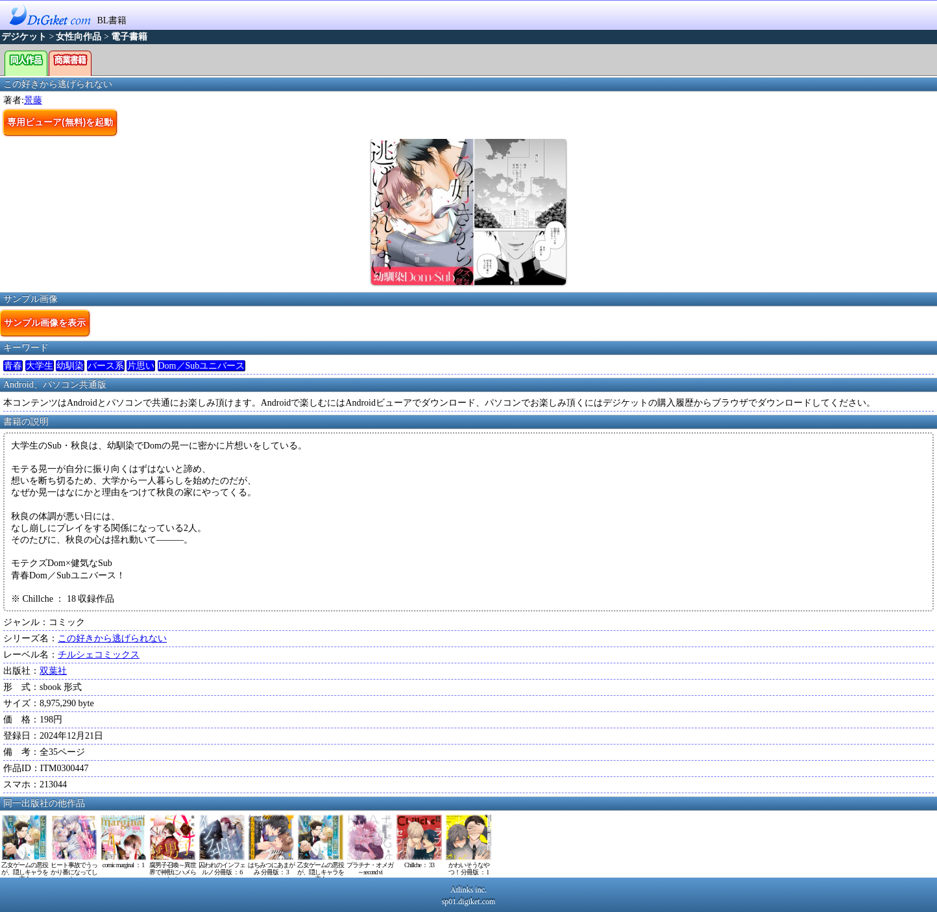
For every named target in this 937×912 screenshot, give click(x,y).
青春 (13, 366)
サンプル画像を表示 (45, 322)
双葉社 (53, 671)
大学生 (39, 366)
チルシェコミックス (99, 654)
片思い (140, 366)
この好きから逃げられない (112, 638)
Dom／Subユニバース (201, 366)
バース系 (106, 366)
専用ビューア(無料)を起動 (60, 122)
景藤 (33, 100)
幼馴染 (70, 366)
